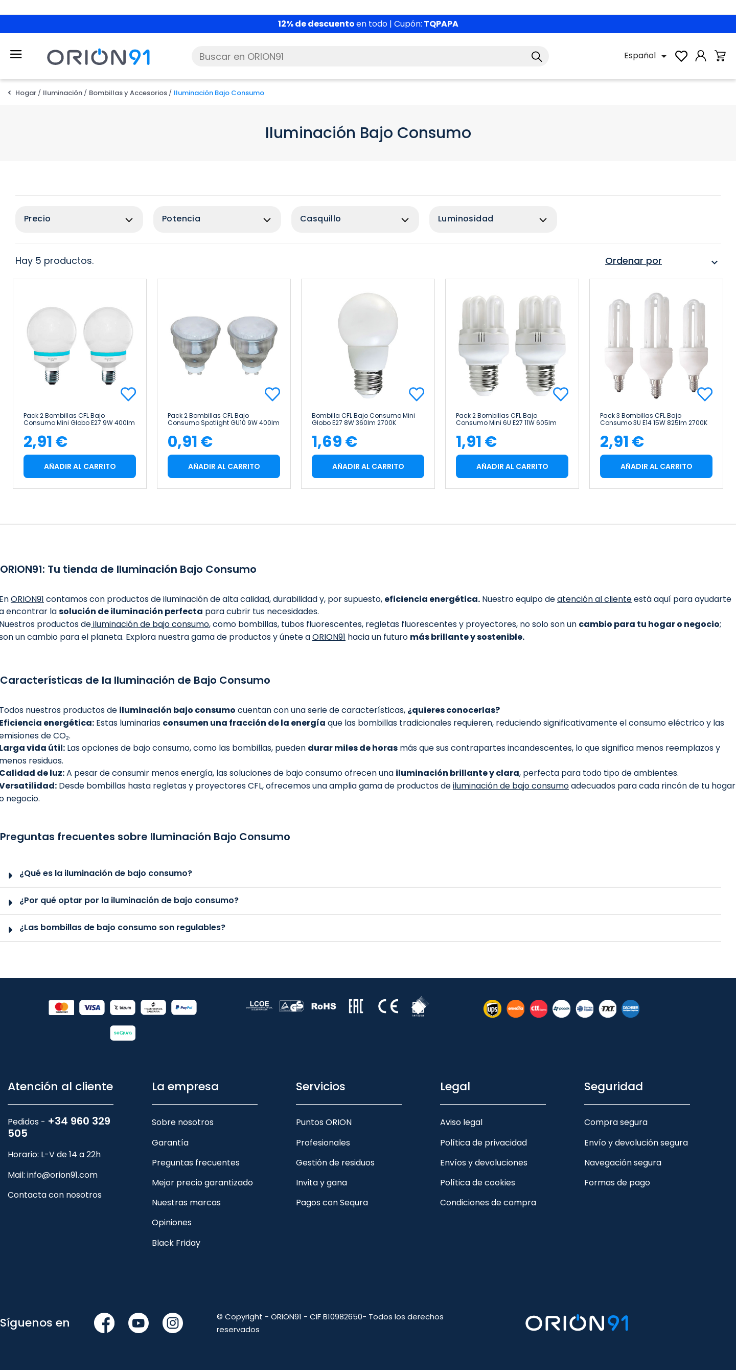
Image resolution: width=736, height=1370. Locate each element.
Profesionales (323, 1143)
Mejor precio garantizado (202, 1182)
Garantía (170, 1143)
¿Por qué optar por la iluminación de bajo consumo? (129, 900)
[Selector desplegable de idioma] (647, 56)
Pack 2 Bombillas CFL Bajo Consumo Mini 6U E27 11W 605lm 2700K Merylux (506, 419)
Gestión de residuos (335, 1163)
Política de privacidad (483, 1143)
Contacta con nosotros (55, 1195)
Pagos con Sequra (332, 1202)
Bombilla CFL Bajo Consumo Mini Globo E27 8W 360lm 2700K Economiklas (363, 419)
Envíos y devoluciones (483, 1163)
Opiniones (172, 1222)
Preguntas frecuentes (196, 1163)
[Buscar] (370, 56)
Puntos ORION (324, 1122)
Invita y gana (321, 1182)
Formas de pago (617, 1182)
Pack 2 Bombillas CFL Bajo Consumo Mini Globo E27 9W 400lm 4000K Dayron (79, 419)
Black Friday (176, 1243)
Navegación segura (622, 1163)
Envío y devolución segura (636, 1143)
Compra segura (616, 1122)
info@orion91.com (62, 1175)
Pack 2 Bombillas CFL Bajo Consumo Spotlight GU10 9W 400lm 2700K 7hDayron (224, 419)
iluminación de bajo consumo (150, 624)
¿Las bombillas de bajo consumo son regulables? (122, 927)
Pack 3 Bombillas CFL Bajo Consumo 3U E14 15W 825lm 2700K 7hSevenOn (653, 419)
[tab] (360, 874)
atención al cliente (594, 599)
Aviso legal (461, 1122)
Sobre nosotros (183, 1122)
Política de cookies (477, 1182)
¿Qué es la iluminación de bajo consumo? (105, 873)
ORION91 (27, 599)
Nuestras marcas (186, 1202)
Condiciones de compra (488, 1202)
